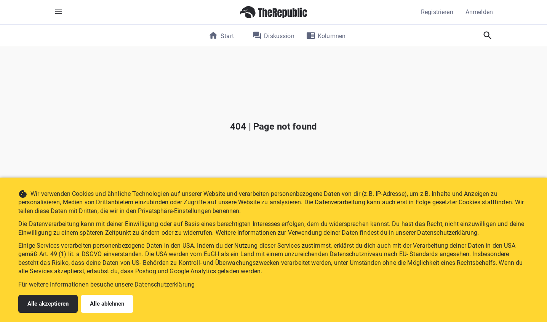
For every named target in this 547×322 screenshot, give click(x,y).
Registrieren (437, 12)
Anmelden (479, 12)
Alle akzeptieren (48, 303)
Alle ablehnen (107, 303)
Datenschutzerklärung (164, 284)
